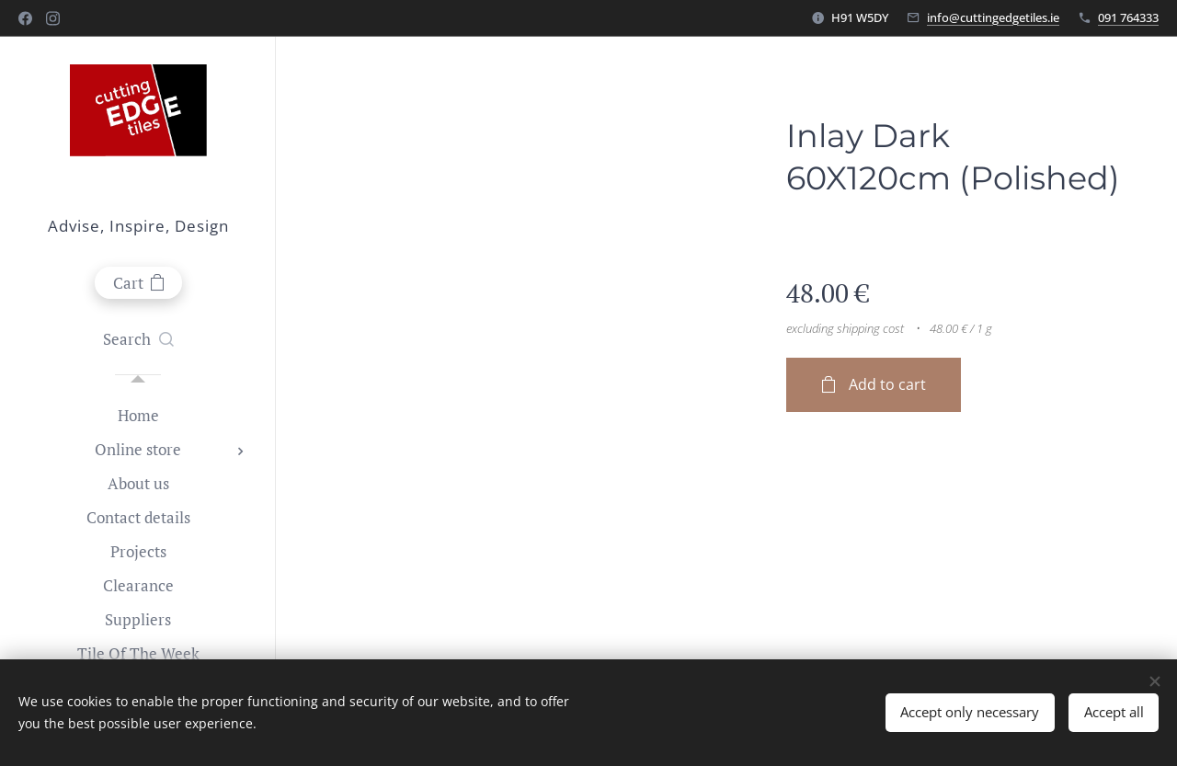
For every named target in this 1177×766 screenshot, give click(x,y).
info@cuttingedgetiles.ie (993, 17)
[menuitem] (138, 415)
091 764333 (1128, 17)
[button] (138, 339)
